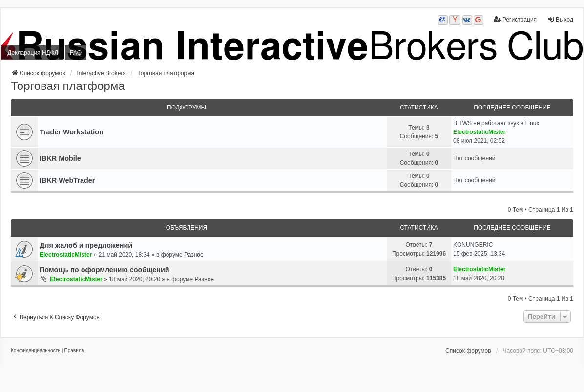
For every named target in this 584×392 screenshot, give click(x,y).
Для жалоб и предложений (86, 245)
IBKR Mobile (60, 158)
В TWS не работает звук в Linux (496, 123)
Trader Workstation (72, 132)
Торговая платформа (68, 85)
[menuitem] (35, 351)
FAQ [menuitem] (76, 52)
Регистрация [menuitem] (515, 19)
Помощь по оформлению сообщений (104, 270)
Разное (194, 254)
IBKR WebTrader (67, 180)
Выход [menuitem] (560, 19)
